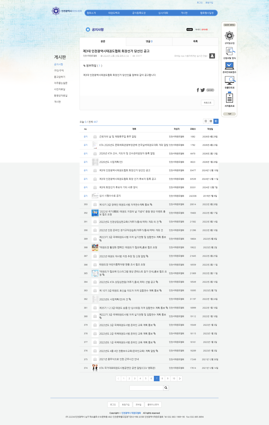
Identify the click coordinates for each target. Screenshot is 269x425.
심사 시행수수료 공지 (110, 195)
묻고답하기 (59, 76)
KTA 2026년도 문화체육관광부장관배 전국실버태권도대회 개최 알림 (133, 145)
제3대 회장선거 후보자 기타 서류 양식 (118, 187)
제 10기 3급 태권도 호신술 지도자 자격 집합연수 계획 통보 (129, 290)
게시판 (184, 12)
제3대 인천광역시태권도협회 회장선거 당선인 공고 (124, 170)
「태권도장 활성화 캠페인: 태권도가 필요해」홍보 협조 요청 (128, 247)
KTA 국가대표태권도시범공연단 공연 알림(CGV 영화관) (127, 368)
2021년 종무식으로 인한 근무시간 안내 (119, 359)
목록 (195, 41)
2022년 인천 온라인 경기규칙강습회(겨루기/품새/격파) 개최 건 (131, 230)
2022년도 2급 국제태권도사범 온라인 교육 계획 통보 (126, 333)
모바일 (138, 404)
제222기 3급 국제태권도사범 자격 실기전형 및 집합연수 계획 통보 (132, 314)
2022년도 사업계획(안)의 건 (113, 299)
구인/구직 (59, 70)
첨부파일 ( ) (92, 65)
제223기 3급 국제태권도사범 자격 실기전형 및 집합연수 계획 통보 (132, 237)
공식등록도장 (139, 12)
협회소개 (91, 12)
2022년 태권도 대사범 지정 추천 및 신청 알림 (122, 256)
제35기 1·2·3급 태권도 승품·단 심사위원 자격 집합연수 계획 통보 (132, 307)
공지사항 (58, 64)
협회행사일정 (207, 12)
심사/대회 (163, 12)
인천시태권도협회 (90, 56)
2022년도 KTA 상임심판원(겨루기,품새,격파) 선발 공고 (127, 282)
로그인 (200, 2)
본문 (103, 41)
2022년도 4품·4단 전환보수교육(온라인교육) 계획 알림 (127, 351)
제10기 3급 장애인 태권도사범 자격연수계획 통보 (124, 204)
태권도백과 (114, 12)
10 (174, 378)
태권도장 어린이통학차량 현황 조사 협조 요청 (122, 264)
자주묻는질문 (60, 83)
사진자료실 (59, 89)
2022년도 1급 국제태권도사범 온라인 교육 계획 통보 (126, 342)
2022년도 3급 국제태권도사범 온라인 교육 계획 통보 (126, 325)
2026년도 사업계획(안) (111, 162)
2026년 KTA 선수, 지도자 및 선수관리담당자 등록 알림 (127, 153)
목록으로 (207, 103)
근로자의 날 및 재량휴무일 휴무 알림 (117, 136)
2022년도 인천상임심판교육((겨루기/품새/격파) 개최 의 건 (129, 221)
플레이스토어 (153, 404)
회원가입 (209, 2)
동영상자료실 (60, 95)
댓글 (149, 41)
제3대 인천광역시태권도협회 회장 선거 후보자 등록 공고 (127, 179)
